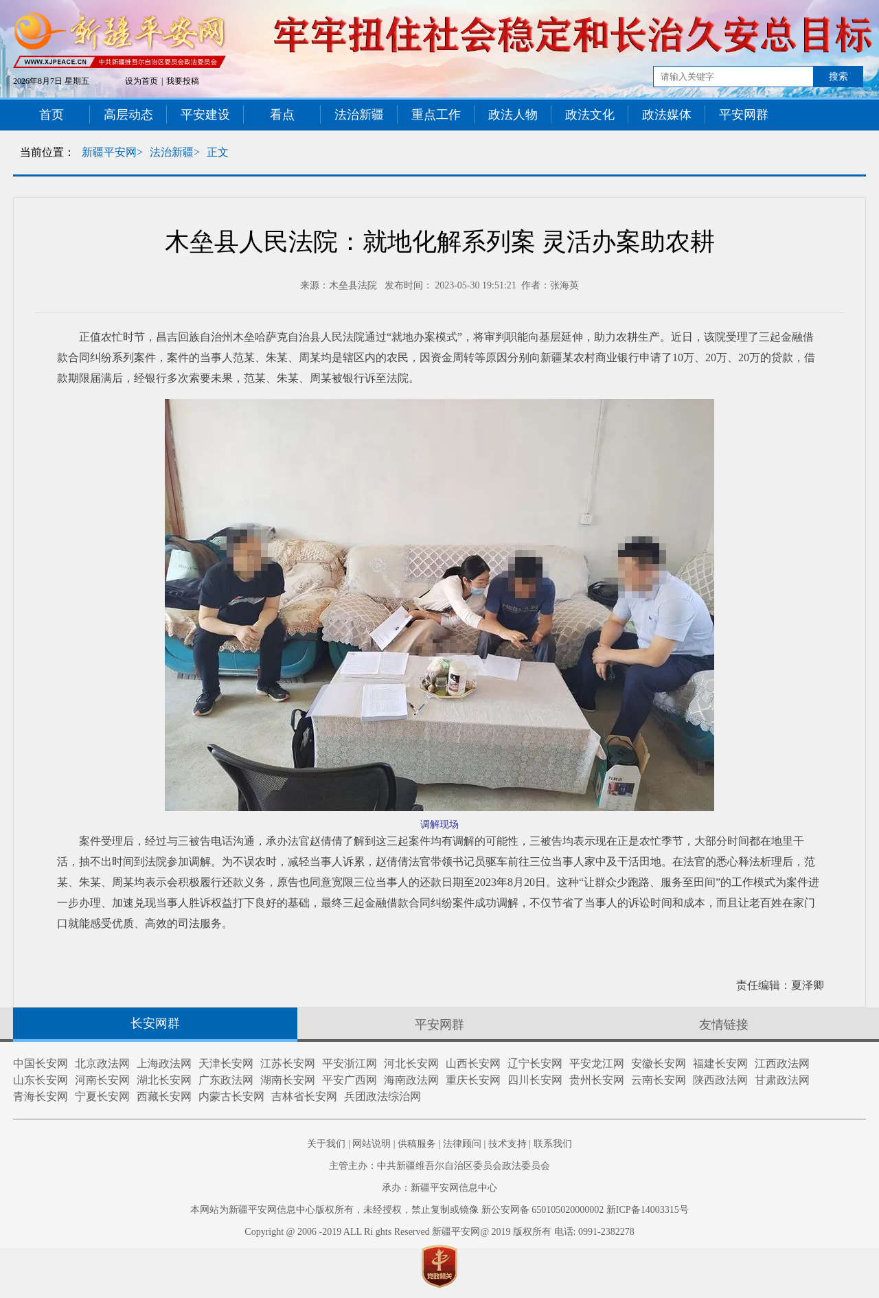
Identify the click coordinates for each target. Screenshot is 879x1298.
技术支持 (507, 1144)
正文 (218, 152)
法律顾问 (462, 1144)
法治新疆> (175, 152)
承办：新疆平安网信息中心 (439, 1188)
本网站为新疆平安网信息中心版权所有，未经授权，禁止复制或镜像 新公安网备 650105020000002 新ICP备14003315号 (439, 1210)
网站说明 (371, 1144)
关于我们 (326, 1144)
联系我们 (553, 1144)
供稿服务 (417, 1144)
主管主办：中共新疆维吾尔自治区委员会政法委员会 (439, 1166)
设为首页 (141, 81)
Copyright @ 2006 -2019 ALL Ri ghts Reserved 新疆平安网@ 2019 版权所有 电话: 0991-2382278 (439, 1232)
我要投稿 (182, 81)
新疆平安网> (112, 152)
